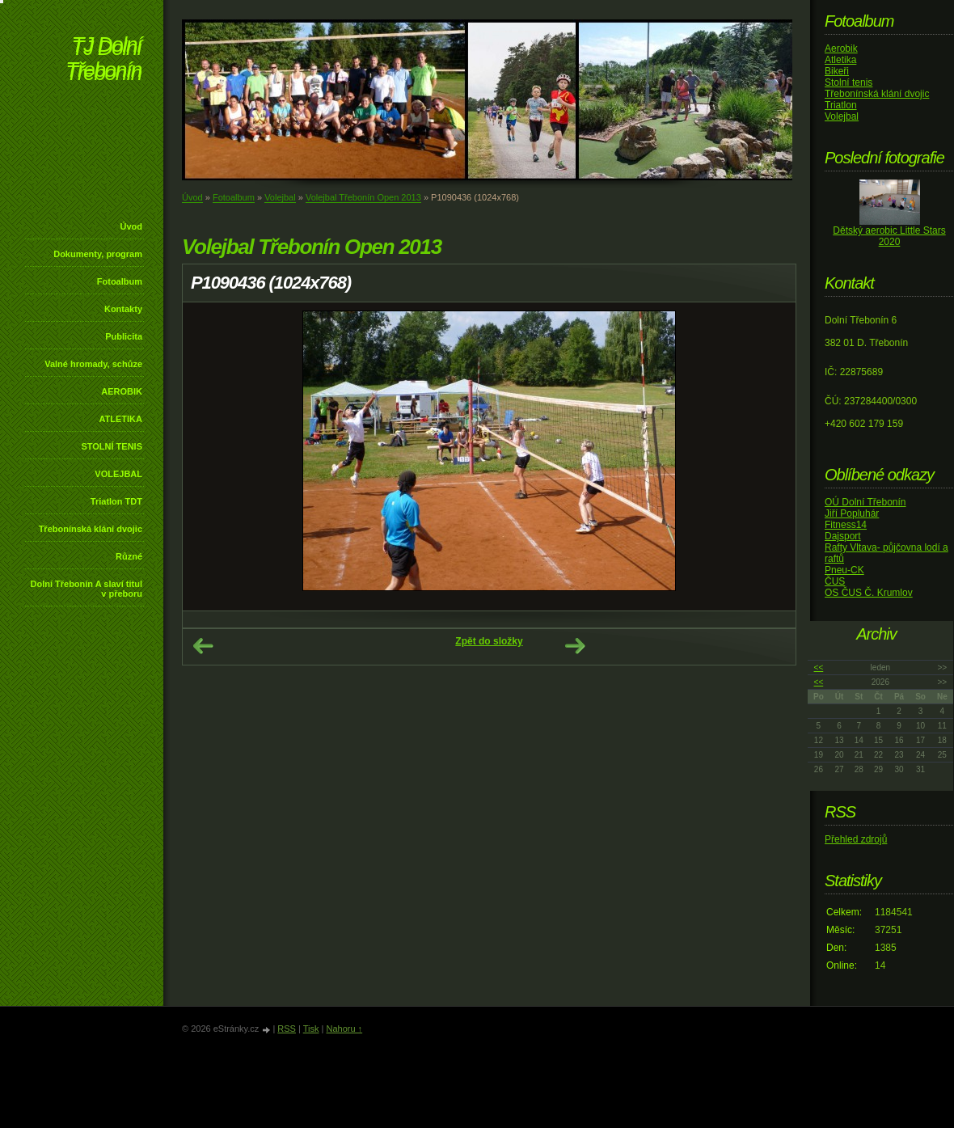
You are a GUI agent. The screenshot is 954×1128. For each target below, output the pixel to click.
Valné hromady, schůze (93, 364)
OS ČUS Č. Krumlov (869, 592)
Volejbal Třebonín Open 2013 (363, 197)
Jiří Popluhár (852, 513)
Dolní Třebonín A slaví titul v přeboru (86, 588)
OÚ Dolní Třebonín (865, 502)
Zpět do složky (488, 641)
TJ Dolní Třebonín (103, 60)
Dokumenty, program (97, 254)
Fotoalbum (119, 281)
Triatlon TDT (116, 501)
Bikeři (837, 71)
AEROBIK (121, 391)
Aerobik (841, 48)
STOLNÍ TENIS (111, 446)
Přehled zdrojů (856, 839)
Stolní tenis (848, 82)
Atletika (840, 59)
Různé (129, 556)
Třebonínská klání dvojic (90, 529)
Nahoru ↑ (344, 1028)
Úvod (131, 226)
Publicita (123, 336)
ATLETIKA (120, 419)
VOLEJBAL (118, 474)
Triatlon (841, 105)
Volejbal (280, 197)
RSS (286, 1028)
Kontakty (123, 309)
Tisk (311, 1028)
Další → (575, 646)
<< (819, 667)
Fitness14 (846, 524)
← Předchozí (203, 646)
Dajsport (843, 536)
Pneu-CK (844, 570)
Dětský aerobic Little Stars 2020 (889, 236)
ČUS (835, 581)
